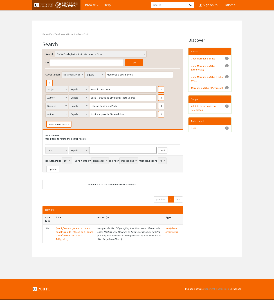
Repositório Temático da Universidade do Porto (65, 34)
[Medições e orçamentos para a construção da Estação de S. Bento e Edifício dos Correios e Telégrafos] (74, 234)
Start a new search (59, 124)
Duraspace (235, 288)
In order (114, 160)
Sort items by (83, 160)
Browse (91, 5)
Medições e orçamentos (171, 230)
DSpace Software (194, 288)
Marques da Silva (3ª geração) (207, 88)
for (47, 62)
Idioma (231, 5)
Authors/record (148, 160)
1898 (193, 128)
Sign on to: (211, 5)
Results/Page (53, 160)
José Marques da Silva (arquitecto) (203, 67)
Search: (49, 54)
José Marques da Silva (203, 58)
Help (107, 5)
